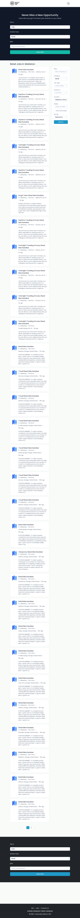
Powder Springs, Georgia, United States (30, 444)
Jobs (37, 908)
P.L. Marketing (23, 72)
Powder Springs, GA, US (25, 344)
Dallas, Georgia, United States (27, 651)
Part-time (31, 72)
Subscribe (40, 52)
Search (60, 122)
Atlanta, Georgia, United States (28, 524)
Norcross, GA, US (40, 99)
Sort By (56, 114)
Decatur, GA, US (40, 233)
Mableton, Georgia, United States (28, 778)
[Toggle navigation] (68, 3)
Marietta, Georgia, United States (28, 369)
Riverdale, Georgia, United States (28, 753)
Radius (56, 104)
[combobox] (40, 27)
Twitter (43, 911)
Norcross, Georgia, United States (28, 394)
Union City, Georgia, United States (29, 703)
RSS (32, 908)
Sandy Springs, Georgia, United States (30, 472)
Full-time (31, 99)
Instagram (36, 911)
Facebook (49, 911)
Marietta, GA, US (40, 154)
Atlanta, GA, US (40, 72)
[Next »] (34, 849)
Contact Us (45, 908)
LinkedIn (30, 911)
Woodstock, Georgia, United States (29, 601)
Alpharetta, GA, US (41, 206)
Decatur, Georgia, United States (28, 499)
